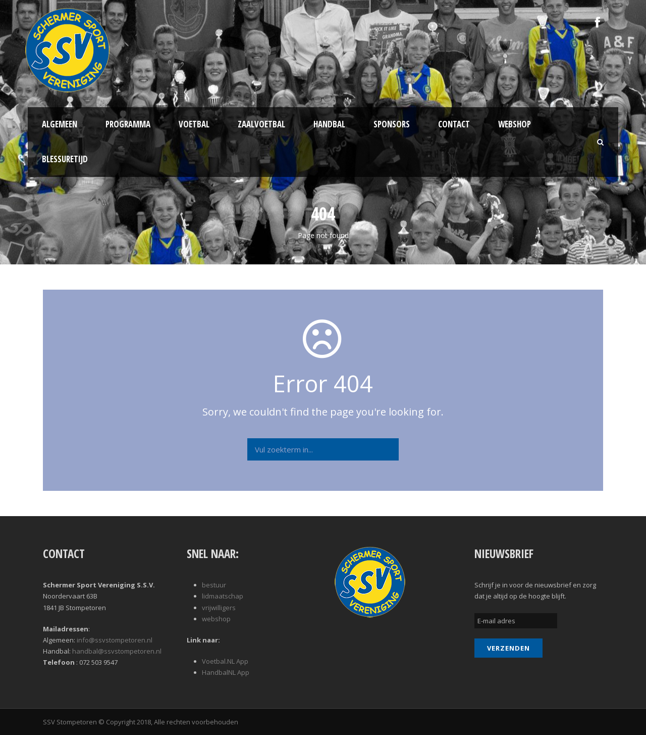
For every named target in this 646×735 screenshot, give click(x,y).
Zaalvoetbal (261, 124)
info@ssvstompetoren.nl (114, 640)
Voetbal (194, 124)
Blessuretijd (65, 159)
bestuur (214, 584)
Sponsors (391, 124)
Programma (127, 124)
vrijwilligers (219, 607)
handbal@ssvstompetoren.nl (117, 651)
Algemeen (59, 124)
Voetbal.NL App (225, 661)
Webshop (514, 124)
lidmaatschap (222, 596)
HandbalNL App (225, 672)
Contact (454, 124)
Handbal (329, 124)
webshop (216, 618)
